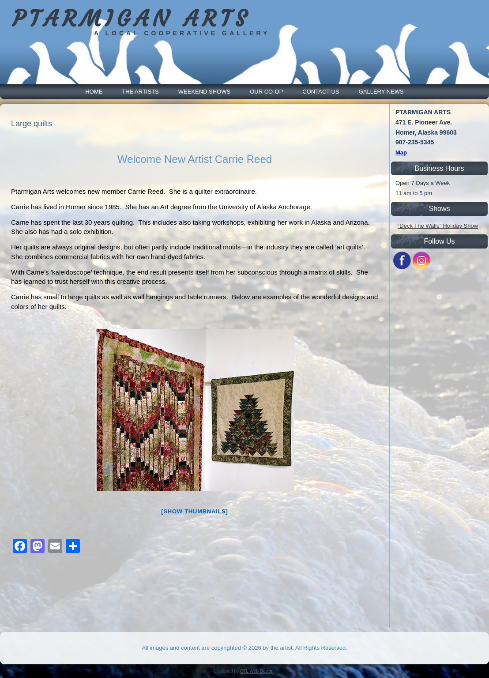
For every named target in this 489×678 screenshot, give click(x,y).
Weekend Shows (204, 91)
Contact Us (320, 91)
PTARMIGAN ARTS (131, 19)
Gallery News (381, 91)
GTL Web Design (257, 671)
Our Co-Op (266, 91)
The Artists (140, 91)
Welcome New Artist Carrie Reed (194, 159)
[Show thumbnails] (194, 511)
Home (93, 91)
